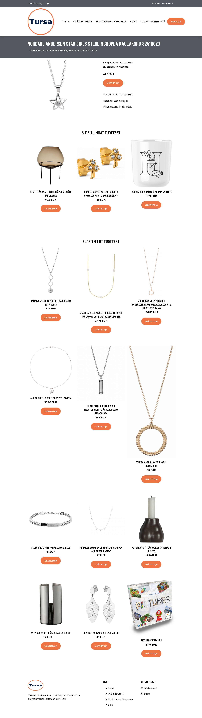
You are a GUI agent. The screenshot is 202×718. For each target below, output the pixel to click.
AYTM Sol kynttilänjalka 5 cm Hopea (50, 630)
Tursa (65, 20)
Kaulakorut (128, 59)
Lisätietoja (113, 80)
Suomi (156, 3)
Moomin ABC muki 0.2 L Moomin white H (151, 189)
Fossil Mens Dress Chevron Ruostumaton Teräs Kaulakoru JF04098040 (101, 407)
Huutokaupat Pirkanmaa (111, 20)
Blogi (133, 20)
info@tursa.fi (166, 3)
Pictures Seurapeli (151, 637)
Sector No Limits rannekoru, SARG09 (50, 545)
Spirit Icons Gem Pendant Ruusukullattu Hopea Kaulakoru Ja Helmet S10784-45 (151, 301)
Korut (119, 59)
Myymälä (176, 20)
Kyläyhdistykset (82, 20)
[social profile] (48, 3)
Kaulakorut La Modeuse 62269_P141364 (51, 395)
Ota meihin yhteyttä (153, 20)
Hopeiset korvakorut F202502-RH (101, 630)
